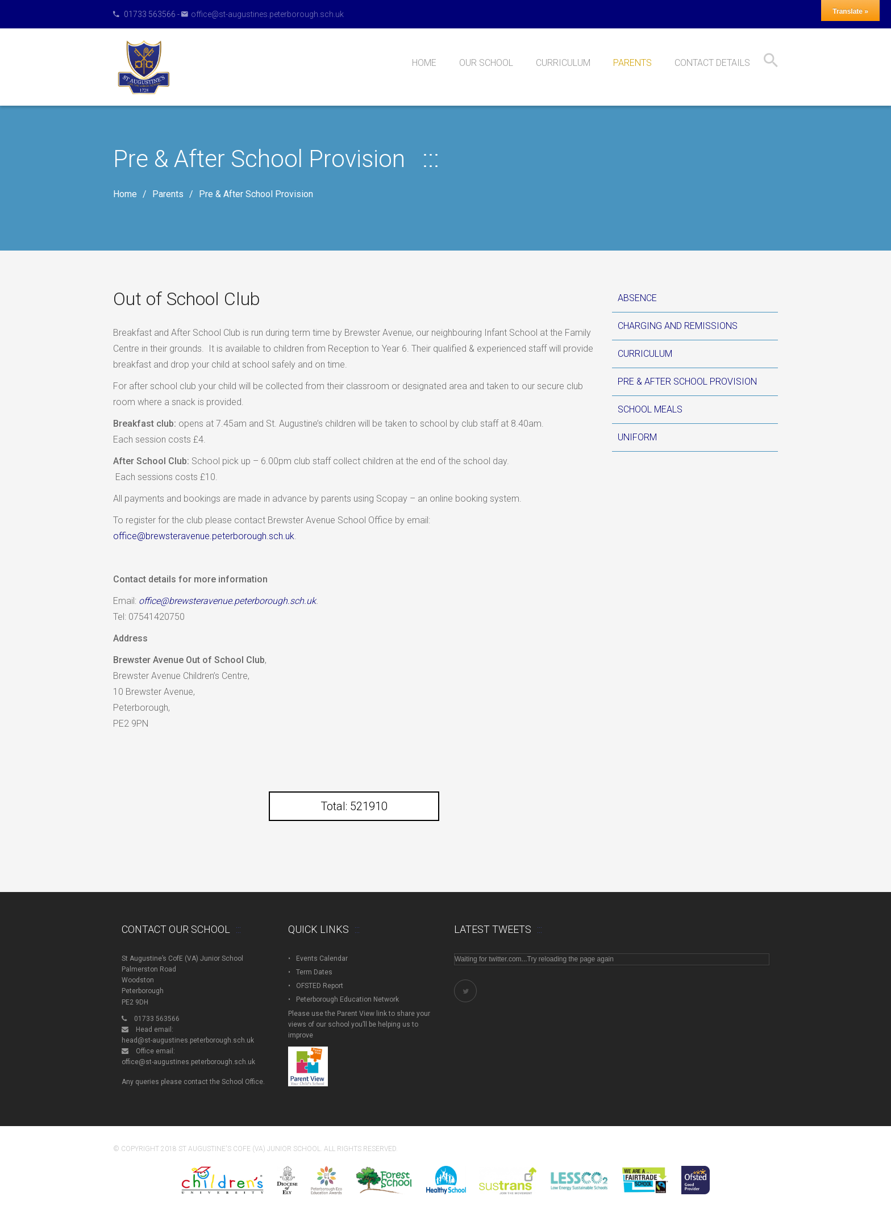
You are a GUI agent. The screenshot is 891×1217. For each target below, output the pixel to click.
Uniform (637, 437)
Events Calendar (322, 958)
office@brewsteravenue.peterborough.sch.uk (203, 536)
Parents (168, 194)
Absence (637, 298)
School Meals (650, 409)
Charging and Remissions (678, 325)
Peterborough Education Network (347, 999)
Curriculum (645, 353)
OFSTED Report (319, 986)
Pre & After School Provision (687, 381)
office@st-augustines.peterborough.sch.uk (267, 14)
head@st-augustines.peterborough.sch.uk (188, 1040)
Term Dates (314, 972)
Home (125, 194)
